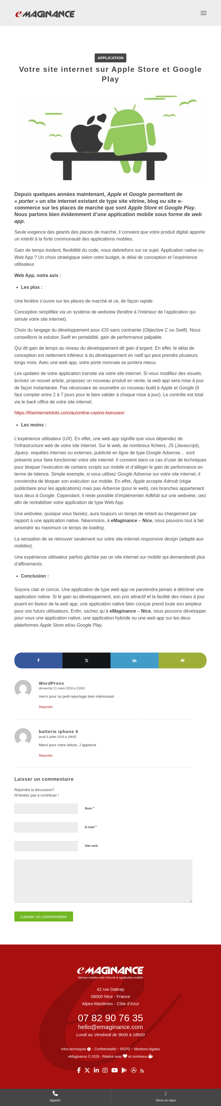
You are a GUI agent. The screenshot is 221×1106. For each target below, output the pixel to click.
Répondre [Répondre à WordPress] (46, 707)
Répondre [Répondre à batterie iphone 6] (46, 755)
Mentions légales (147, 1049)
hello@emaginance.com (110, 1027)
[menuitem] (204, 13)
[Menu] (204, 13)
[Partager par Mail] (183, 660)
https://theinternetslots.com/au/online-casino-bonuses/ (69, 412)
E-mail (91, 827)
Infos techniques (76, 1049)
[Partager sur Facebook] (38, 660)
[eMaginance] (45, 20)
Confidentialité (105, 1049)
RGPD (125, 1049)
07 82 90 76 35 (110, 1017)
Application (111, 58)
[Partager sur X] (86, 660)
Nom (89, 808)
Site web (91, 845)
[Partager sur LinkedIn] (134, 660)
